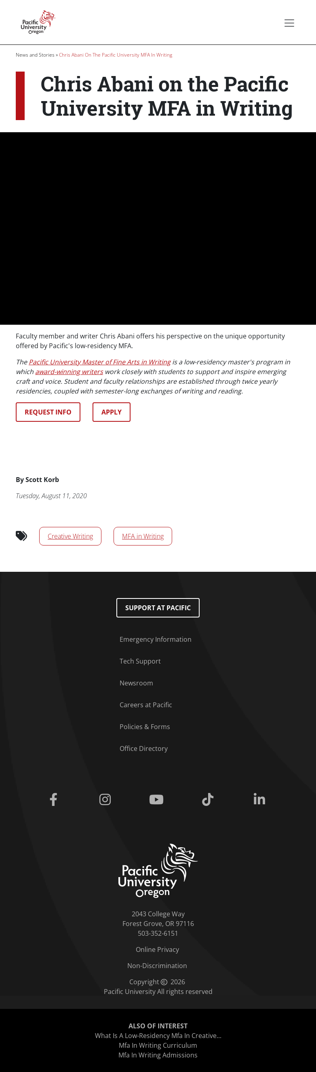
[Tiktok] (209, 800)
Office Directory (144, 748)
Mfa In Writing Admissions (158, 1055)
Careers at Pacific (146, 704)
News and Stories (35, 54)
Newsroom (136, 683)
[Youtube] (158, 800)
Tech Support (140, 661)
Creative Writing (70, 536)
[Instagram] (106, 800)
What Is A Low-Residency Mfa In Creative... (158, 1035)
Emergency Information (156, 639)
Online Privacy (157, 949)
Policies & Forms (145, 726)
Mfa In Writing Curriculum (158, 1045)
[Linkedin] (261, 800)
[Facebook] (55, 800)
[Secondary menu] (289, 23)
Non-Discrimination (157, 965)
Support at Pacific (158, 607)
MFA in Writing (143, 536)
